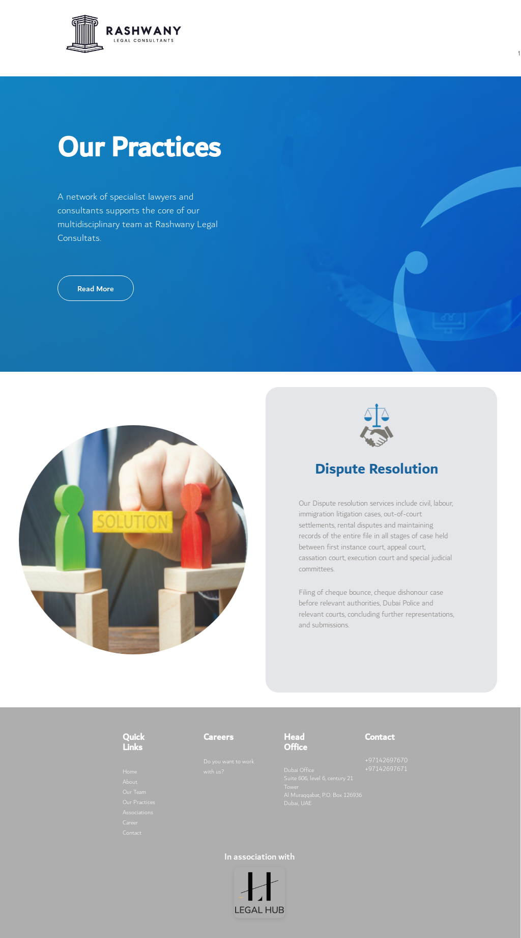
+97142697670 (386, 760)
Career (130, 822)
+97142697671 (386, 768)
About (130, 782)
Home (130, 772)
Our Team (134, 792)
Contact (132, 833)
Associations (138, 812)
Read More (95, 288)
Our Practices (139, 802)
